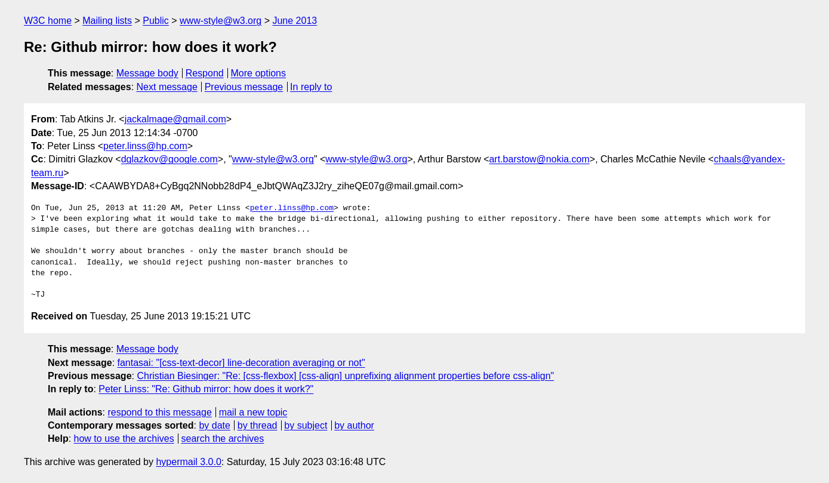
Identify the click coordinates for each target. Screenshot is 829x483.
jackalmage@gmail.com (175, 119)
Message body (147, 73)
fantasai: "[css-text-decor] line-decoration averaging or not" (241, 363)
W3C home (48, 21)
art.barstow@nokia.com (539, 159)
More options (258, 73)
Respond (205, 73)
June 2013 (294, 21)
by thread (258, 425)
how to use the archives (124, 438)
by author (354, 425)
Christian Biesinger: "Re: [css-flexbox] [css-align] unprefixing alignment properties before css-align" (345, 376)
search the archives (222, 438)
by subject (305, 425)
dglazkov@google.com (169, 159)
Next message (167, 87)
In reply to (311, 87)
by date (214, 425)
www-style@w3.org (220, 21)
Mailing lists (107, 21)
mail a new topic (253, 412)
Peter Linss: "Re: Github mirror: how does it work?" (205, 389)
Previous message (244, 87)
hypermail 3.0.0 (188, 462)
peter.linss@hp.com (145, 146)
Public (156, 21)
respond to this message (159, 412)
